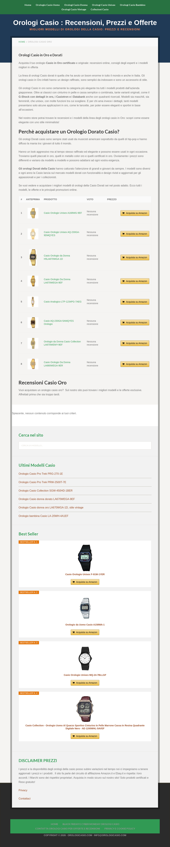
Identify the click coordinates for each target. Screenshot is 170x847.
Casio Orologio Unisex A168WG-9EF (63, 213)
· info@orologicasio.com (109, 835)
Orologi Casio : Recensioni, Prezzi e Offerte (85, 22)
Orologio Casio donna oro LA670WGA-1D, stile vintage (51, 507)
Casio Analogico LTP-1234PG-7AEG (63, 301)
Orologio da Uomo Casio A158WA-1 (85, 624)
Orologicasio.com (80, 835)
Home (22, 42)
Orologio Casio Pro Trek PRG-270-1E (41, 473)
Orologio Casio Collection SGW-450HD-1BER (46, 490)
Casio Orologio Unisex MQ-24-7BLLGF (85, 675)
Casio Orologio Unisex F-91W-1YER (85, 574)
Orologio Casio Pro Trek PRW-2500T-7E (42, 482)
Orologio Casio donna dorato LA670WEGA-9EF (47, 499)
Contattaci (25, 798)
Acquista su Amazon (136, 213)
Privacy (23, 790)
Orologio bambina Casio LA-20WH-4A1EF (43, 516)
